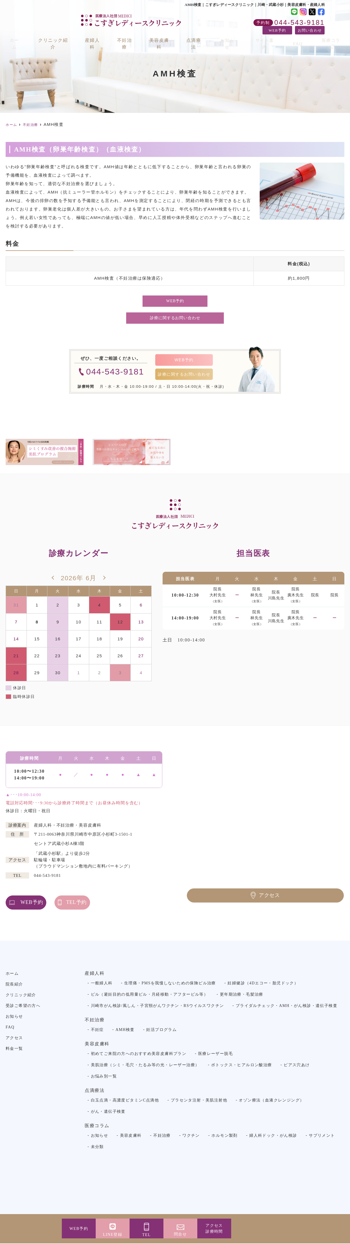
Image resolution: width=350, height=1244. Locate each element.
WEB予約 (277, 30)
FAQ (297, 37)
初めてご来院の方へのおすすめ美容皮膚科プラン (139, 1054)
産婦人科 (95, 37)
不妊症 (97, 1030)
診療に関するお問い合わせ (175, 318)
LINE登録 (112, 1234)
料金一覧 (14, 1049)
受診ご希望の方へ (23, 1006)
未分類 (97, 1147)
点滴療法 (199, 37)
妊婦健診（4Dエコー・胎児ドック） (263, 984)
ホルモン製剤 (224, 1136)
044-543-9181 (47, 876)
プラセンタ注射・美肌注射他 (199, 1101)
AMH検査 (125, 1030)
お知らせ (232, 37)
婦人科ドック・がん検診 (273, 1136)
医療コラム (328, 37)
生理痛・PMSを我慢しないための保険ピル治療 (170, 984)
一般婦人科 (102, 984)
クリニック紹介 (55, 37)
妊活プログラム (161, 1030)
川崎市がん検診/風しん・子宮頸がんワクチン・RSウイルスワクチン (157, 1006)
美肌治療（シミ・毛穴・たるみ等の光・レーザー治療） (145, 1065)
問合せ (180, 1234)
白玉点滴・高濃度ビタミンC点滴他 (125, 1101)
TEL (146, 1235)
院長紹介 (14, 985)
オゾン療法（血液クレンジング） (271, 1101)
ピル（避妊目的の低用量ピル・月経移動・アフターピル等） (149, 995)
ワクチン (191, 1136)
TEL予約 (116, 903)
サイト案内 (267, 37)
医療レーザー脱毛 (215, 1054)
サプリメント (322, 1136)
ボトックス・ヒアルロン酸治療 (241, 1065)
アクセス (214, 1228)
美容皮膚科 (163, 37)
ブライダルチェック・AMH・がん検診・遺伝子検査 (286, 1006)
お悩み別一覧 (104, 1077)
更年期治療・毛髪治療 (241, 995)
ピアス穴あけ (297, 1065)
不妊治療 (128, 37)
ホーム (17, 37)
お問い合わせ (310, 30)
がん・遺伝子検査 (108, 1112)
